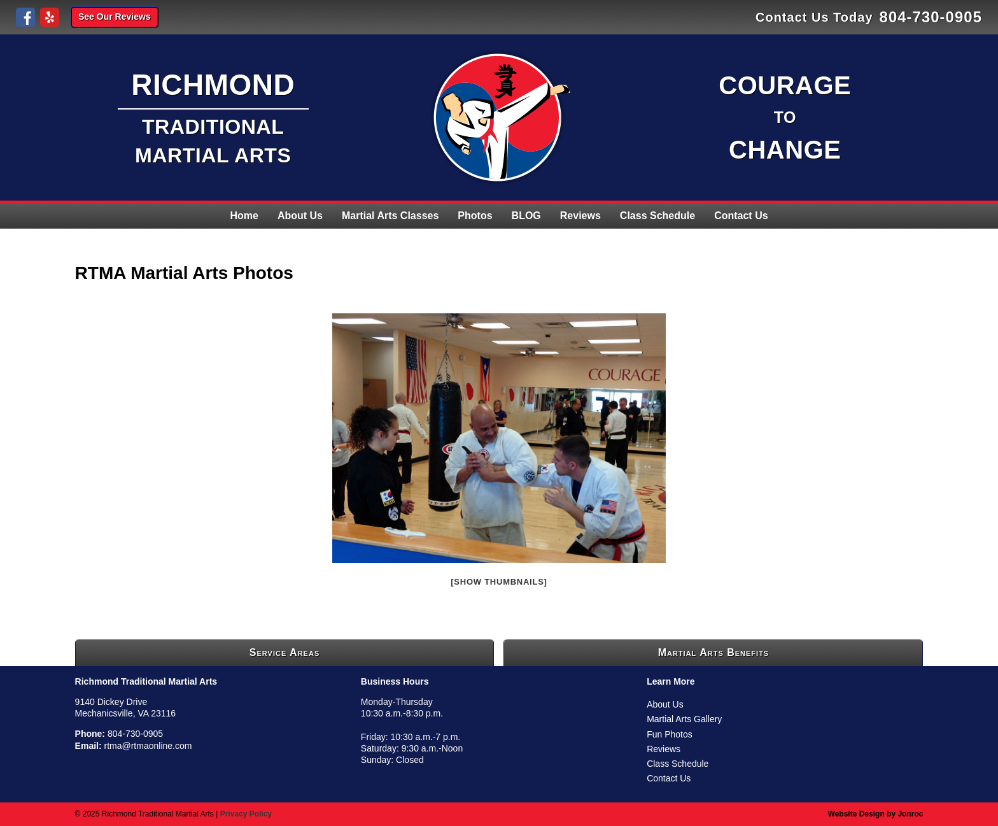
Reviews (580, 215)
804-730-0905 (931, 16)
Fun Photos (669, 734)
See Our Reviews (114, 16)
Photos (475, 215)
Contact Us (741, 215)
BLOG (526, 215)
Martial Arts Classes (390, 215)
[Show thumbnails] (499, 582)
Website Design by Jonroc (876, 813)
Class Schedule (657, 215)
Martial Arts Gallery (684, 719)
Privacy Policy (246, 813)
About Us (300, 215)
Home (244, 215)
